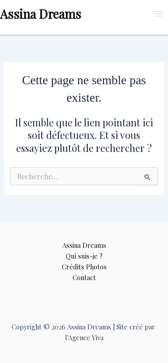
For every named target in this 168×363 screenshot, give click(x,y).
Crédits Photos (84, 266)
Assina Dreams (40, 13)
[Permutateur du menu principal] (158, 13)
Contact (84, 277)
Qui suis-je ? (84, 255)
